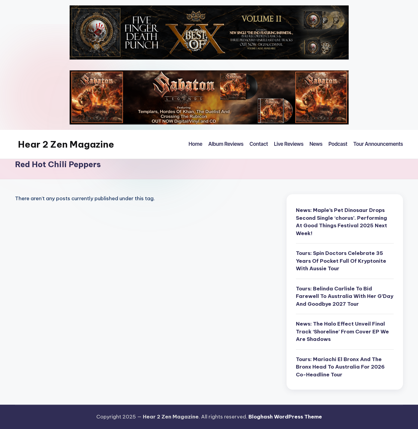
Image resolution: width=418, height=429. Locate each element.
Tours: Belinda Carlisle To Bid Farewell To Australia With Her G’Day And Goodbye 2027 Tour (344, 296)
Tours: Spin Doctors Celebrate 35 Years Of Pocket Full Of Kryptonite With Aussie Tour (341, 261)
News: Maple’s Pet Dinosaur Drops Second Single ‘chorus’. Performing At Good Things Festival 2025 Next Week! (341, 222)
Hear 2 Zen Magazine (66, 144)
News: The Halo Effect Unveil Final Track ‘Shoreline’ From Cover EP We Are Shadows (342, 331)
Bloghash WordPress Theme (285, 416)
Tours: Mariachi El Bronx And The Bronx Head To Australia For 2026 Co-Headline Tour (340, 367)
